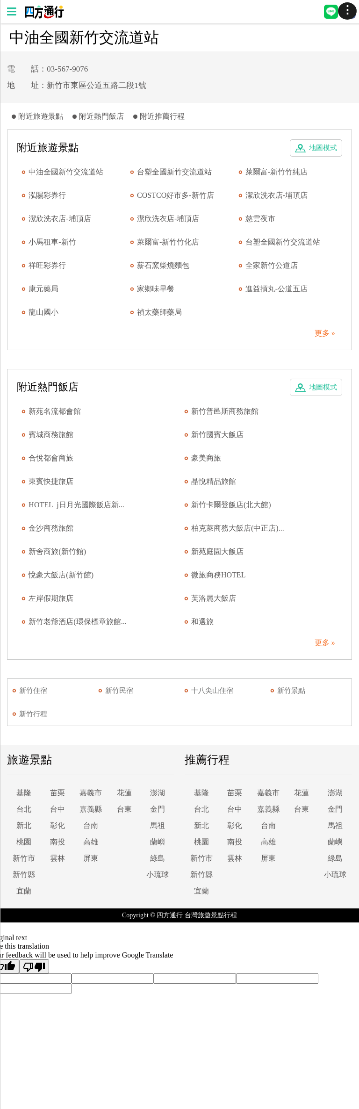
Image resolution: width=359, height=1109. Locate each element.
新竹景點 (291, 690)
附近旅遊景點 (40, 116)
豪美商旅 (206, 458)
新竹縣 (24, 875)
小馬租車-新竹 (52, 242)
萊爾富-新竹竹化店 (168, 242)
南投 (57, 842)
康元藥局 (43, 289)
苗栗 (57, 793)
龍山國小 (43, 312)
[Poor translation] (34, 966)
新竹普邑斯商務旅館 (224, 411)
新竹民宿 (119, 690)
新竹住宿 (33, 690)
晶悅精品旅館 (213, 481)
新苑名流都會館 (55, 411)
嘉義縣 (90, 809)
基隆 (23, 793)
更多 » (325, 333)
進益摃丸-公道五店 (276, 289)
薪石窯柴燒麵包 (163, 265)
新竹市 (24, 858)
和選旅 (202, 622)
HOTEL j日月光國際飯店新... (76, 505)
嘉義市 (90, 793)
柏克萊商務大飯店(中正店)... (237, 528)
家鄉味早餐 (155, 289)
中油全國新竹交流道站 (66, 172)
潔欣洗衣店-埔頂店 (276, 195)
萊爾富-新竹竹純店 (276, 172)
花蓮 (124, 793)
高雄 (90, 842)
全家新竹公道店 (271, 265)
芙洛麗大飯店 (213, 598)
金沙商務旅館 (51, 528)
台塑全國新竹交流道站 (174, 172)
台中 (57, 809)
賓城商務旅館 (51, 435)
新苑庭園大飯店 (217, 551)
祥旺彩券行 (47, 265)
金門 (157, 809)
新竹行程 (33, 714)
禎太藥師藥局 (159, 312)
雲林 (57, 858)
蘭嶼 (157, 842)
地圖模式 (323, 147)
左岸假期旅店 (51, 598)
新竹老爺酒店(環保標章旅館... (77, 622)
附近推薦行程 (162, 116)
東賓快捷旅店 (51, 481)
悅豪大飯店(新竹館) (61, 575)
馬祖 (157, 825)
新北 (23, 825)
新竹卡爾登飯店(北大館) (231, 505)
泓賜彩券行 (47, 195)
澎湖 (157, 793)
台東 (124, 809)
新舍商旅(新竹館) (57, 551)
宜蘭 (23, 891)
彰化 (57, 825)
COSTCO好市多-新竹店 (175, 195)
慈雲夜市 (260, 219)
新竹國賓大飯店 (217, 435)
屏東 (90, 858)
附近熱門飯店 (101, 116)
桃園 (23, 842)
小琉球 (157, 875)
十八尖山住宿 (212, 690)
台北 (23, 809)
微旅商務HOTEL (218, 575)
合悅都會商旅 (51, 458)
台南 (90, 825)
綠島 (157, 858)
